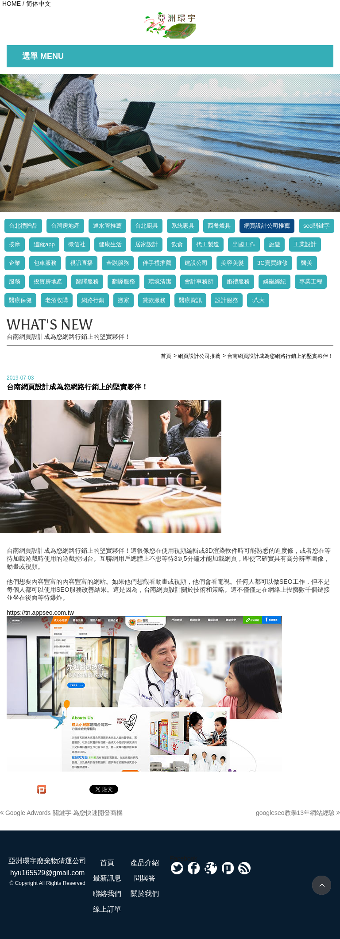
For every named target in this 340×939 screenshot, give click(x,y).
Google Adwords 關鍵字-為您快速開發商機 (61, 812)
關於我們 (145, 893)
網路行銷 (92, 300)
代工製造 (207, 244)
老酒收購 (56, 300)
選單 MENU (43, 56)
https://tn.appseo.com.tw (40, 612)
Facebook (183, 858)
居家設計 (146, 244)
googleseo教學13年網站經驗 (298, 812)
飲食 (177, 244)
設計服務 (226, 300)
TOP (321, 885)
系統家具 (182, 225)
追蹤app (44, 244)
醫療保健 (20, 300)
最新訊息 (107, 878)
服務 (14, 281)
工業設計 (305, 244)
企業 (14, 263)
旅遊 (274, 244)
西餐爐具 (219, 225)
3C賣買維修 (272, 263)
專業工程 (310, 281)
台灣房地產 (65, 225)
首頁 (107, 862)
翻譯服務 (87, 281)
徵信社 (76, 244)
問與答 (144, 878)
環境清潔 (159, 281)
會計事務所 (199, 281)
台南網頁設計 (162, 589)
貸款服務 (154, 300)
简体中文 (38, 3)
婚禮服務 (238, 281)
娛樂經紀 (274, 281)
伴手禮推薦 (157, 263)
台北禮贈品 (23, 225)
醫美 (307, 263)
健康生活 (110, 244)
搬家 (123, 300)
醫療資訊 (190, 300)
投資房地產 (48, 281)
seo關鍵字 (316, 225)
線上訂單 (107, 909)
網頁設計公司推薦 (267, 225)
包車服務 (45, 263)
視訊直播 (81, 263)
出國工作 (243, 244)
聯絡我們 (107, 893)
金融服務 (117, 263)
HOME (11, 3)
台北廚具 (146, 225)
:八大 (258, 300)
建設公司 (196, 263)
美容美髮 (232, 263)
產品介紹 (145, 862)
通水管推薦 (107, 225)
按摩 (14, 244)
